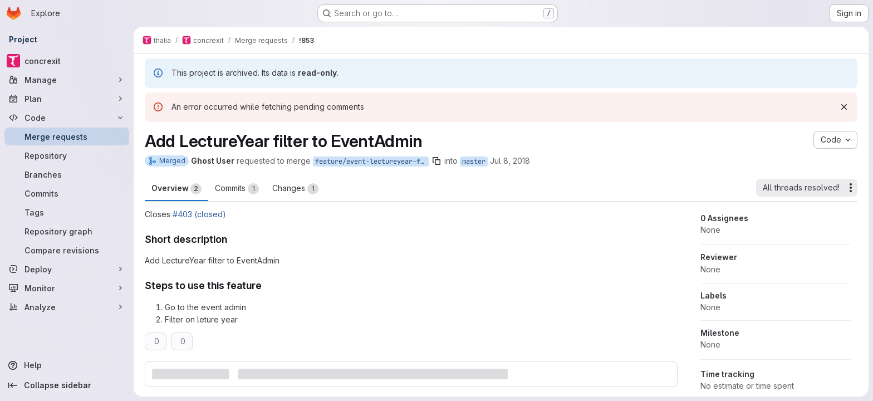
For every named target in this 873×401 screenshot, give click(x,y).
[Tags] (66, 212)
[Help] (66, 365)
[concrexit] (66, 61)
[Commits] (66, 193)
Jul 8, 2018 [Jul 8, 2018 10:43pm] (510, 160)
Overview (176, 188)
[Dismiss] (844, 107)
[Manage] (66, 80)
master (473, 161)
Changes (295, 188)
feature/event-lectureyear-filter (372, 161)
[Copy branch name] (436, 161)
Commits (237, 188)
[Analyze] (66, 307)
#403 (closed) (199, 214)
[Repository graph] (66, 231)
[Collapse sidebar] (66, 385)
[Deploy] (66, 269)
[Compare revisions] (66, 250)
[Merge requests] (66, 136)
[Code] (66, 117)
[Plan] (66, 98)
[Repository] (66, 155)
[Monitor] (66, 288)
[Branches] (66, 174)
